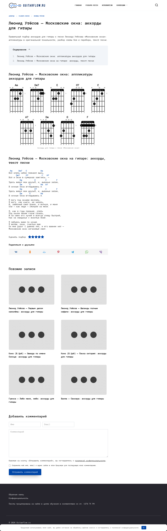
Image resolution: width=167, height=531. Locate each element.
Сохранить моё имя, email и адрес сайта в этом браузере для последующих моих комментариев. (54, 467)
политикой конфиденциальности (90, 462)
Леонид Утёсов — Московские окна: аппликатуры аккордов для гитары (56, 56)
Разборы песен (92, 5)
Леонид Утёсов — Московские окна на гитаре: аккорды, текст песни (55, 61)
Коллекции (121, 5)
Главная (78, 5)
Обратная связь (16, 495)
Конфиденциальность (18, 498)
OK (144, 528)
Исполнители (107, 5)
